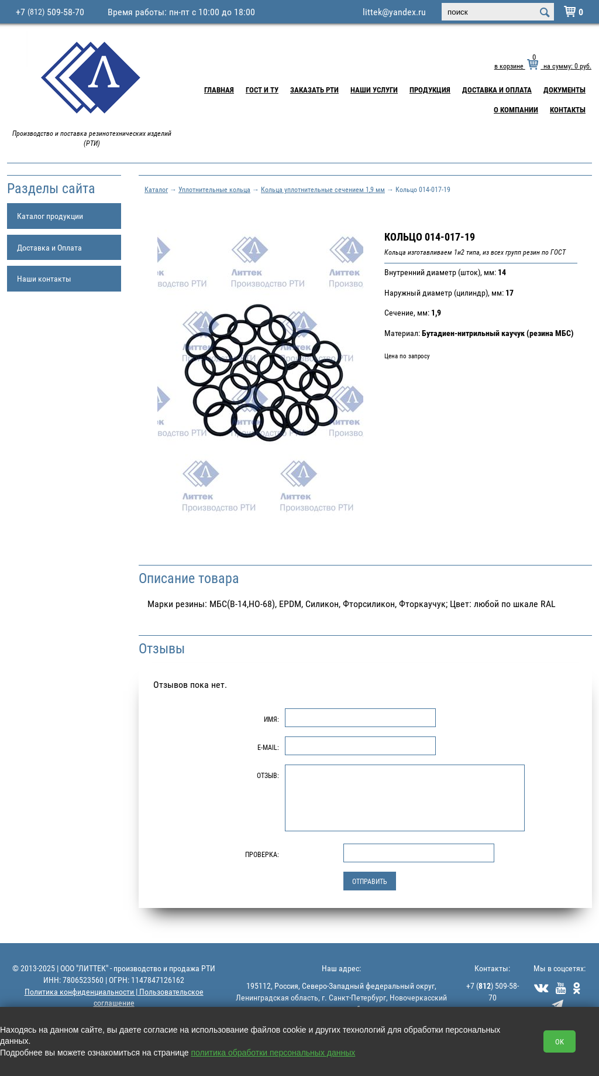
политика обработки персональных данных (273, 1052)
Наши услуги (374, 89)
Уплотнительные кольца (214, 189)
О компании (516, 109)
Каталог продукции (50, 215)
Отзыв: (268, 775)
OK (559, 1041)
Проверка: (262, 854)
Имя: (271, 719)
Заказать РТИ (314, 89)
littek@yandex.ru (394, 11)
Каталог (156, 189)
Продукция (429, 89)
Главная (219, 89)
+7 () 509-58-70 (492, 991)
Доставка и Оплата (497, 89)
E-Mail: (268, 747)
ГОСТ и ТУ (262, 89)
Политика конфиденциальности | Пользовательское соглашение (114, 997)
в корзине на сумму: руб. (542, 65)
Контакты (568, 109)
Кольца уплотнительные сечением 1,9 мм (323, 189)
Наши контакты (44, 278)
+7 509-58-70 (50, 11)
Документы (564, 89)
